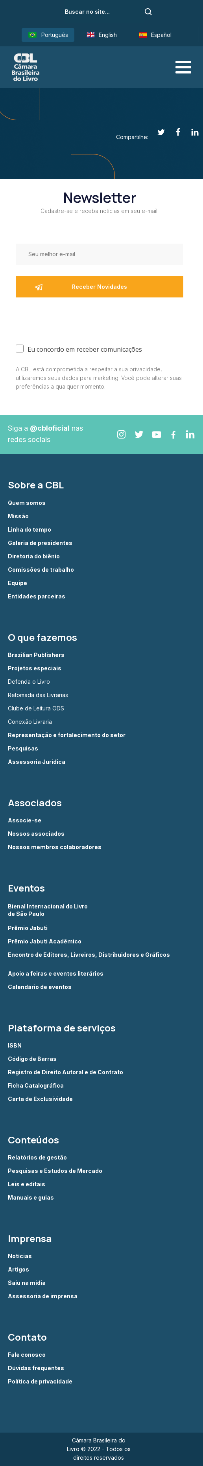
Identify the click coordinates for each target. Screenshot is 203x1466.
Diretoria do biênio (34, 556)
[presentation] (75, 319)
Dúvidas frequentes (36, 1368)
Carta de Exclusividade (40, 1099)
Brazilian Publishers (36, 655)
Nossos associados (36, 834)
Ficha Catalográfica (36, 1085)
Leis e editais (26, 1184)
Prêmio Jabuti (28, 928)
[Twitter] (156, 132)
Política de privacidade (40, 1381)
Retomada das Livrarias (38, 695)
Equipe (17, 583)
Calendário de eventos (40, 987)
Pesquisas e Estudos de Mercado (55, 1171)
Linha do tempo (29, 529)
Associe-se (24, 820)
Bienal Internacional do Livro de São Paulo (48, 910)
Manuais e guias (31, 1197)
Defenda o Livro (29, 681)
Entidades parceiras (36, 596)
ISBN (15, 1045)
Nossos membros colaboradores (55, 847)
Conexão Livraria (30, 722)
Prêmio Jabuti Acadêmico (44, 941)
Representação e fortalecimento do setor (66, 735)
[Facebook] (173, 132)
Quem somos (27, 503)
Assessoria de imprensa (43, 1296)
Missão (18, 516)
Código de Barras (32, 1059)
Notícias (20, 1256)
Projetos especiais (34, 668)
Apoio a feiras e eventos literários (55, 973)
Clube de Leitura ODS (36, 708)
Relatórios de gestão (37, 1157)
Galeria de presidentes (40, 543)
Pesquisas (23, 748)
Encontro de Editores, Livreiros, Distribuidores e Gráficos (89, 955)
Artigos (18, 1269)
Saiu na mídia (27, 1283)
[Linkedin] (190, 132)
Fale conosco (27, 1355)
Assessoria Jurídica (36, 762)
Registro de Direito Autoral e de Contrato (65, 1072)
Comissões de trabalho (41, 569)
